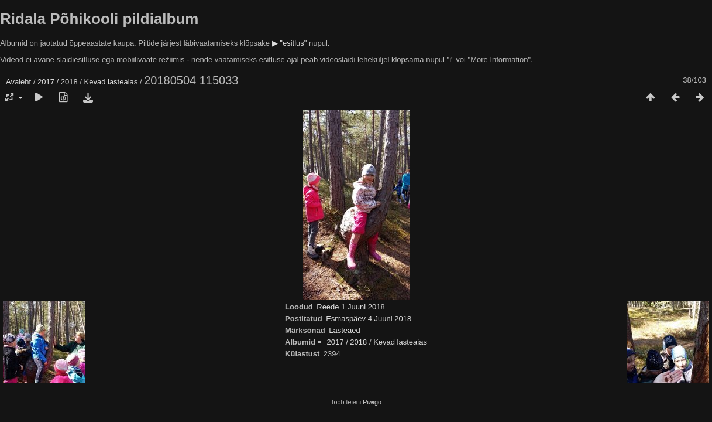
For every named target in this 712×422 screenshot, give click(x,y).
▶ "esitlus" (289, 43)
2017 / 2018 (57, 81)
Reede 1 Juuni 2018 (350, 306)
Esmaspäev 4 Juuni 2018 (368, 318)
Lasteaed (344, 330)
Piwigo (372, 402)
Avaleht (18, 81)
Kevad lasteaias (111, 81)
